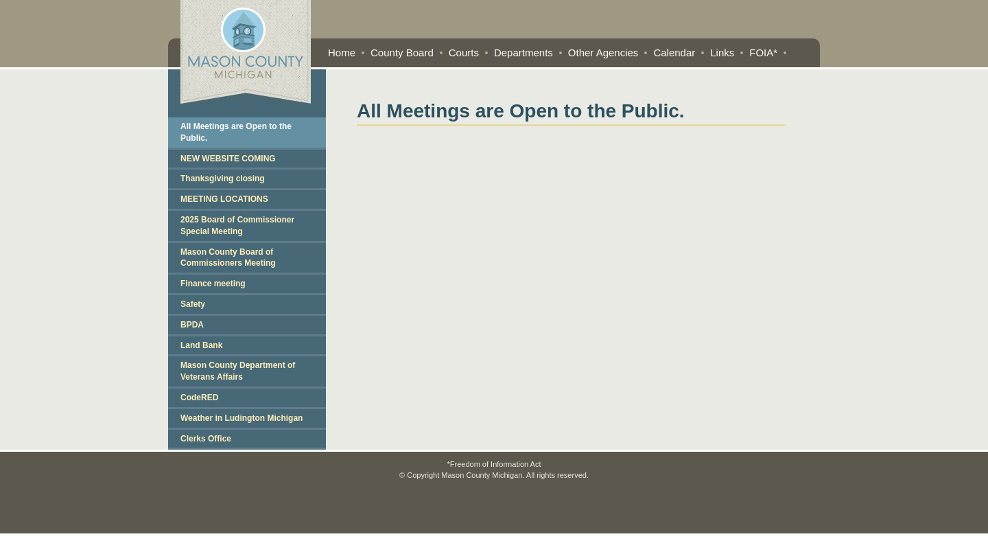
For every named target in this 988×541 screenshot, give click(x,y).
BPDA (192, 325)
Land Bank (201, 345)
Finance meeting (213, 283)
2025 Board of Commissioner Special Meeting (237, 225)
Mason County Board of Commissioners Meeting (228, 257)
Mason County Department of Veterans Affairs (237, 371)
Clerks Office (205, 439)
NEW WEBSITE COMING (228, 158)
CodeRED (199, 397)
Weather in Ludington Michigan (241, 418)
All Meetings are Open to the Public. (236, 132)
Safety (192, 304)
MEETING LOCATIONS (224, 199)
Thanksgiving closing (222, 178)
